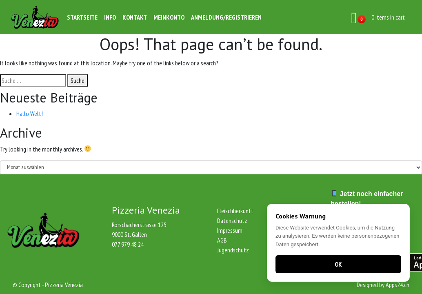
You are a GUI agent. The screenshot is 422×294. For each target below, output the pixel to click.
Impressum (229, 230)
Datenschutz (232, 220)
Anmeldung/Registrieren (226, 17)
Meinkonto (168, 17)
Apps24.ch (397, 285)
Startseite (82, 17)
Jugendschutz (233, 250)
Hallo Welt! (29, 113)
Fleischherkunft (235, 211)
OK (338, 264)
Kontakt (134, 17)
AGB (222, 240)
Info (110, 17)
